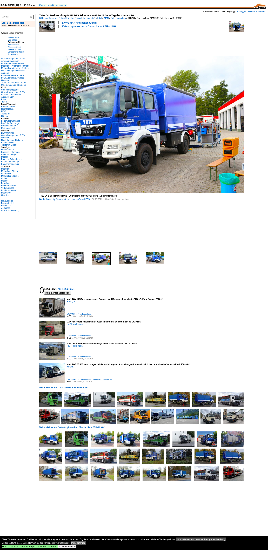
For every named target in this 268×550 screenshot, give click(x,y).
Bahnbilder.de (13, 37)
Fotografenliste (8, 203)
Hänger (4, 116)
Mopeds (5, 181)
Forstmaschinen (8, 185)
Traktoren (5, 114)
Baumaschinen (8, 106)
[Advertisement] (101, 41)
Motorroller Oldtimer (10, 176)
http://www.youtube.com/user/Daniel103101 (71, 199)
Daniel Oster (45, 199)
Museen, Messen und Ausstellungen (11, 95)
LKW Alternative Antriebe (12, 63)
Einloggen (241, 11)
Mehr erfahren (78, 543)
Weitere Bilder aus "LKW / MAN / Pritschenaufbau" (64, 387)
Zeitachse (5, 208)
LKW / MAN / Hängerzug (102, 379)
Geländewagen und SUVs (13, 92)
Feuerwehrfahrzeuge (10, 121)
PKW (3, 99)
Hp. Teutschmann (75, 324)
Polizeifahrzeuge (8, 126)
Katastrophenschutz (10, 164)
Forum (42, 5)
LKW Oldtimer (7, 133)
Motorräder (6, 169)
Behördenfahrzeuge (10, 123)
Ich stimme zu (67, 546)
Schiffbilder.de (13, 45)
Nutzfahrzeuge (8, 109)
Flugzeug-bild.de (15, 47)
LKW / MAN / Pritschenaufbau (79, 22)
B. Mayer (71, 301)
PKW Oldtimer (7, 142)
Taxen (4, 102)
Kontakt (50, 5)
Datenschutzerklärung (10, 210)
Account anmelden (256, 11)
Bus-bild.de (12, 40)
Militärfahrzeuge (8, 154)
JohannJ (70, 367)
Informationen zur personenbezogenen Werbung (200, 539)
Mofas (4, 178)
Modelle (4, 157)
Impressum (61, 5)
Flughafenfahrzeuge (10, 161)
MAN (106, 18)
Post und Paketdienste (11, 159)
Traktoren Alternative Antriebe (14, 82)
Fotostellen (6, 205)
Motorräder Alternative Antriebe (15, 66)
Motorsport (6, 193)
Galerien (5, 195)
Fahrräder (5, 183)
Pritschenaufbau (118, 18)
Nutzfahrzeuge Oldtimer (12, 140)
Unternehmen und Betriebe (13, 85)
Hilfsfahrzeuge (7, 149)
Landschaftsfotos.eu (16, 52)
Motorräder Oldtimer (10, 171)
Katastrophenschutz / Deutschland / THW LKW (89, 26)
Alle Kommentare (66, 289)
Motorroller (6, 173)
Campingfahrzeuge (9, 90)
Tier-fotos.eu (13, 54)
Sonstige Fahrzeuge (10, 152)
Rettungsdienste (8, 128)
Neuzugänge (7, 201)
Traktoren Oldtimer (9, 145)
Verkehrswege (7, 188)
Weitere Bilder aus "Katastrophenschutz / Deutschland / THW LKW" (72, 427)
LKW (99, 18)
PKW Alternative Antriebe (12, 75)
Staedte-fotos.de (14, 49)
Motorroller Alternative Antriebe (15, 68)
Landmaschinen (8, 190)
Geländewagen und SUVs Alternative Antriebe (13, 59)
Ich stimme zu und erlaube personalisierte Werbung (29, 546)
